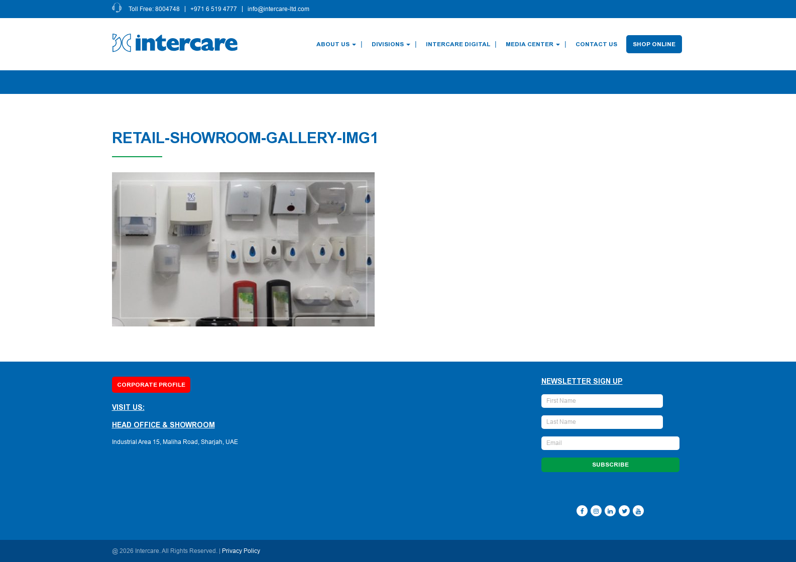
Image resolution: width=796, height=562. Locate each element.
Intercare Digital (458, 44)
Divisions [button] (391, 44)
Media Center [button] (533, 44)
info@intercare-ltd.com (279, 9)
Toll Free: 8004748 (154, 9)
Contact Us (597, 44)
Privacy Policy (241, 550)
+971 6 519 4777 (214, 9)
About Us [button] (337, 44)
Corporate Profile (151, 384)
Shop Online (654, 44)
